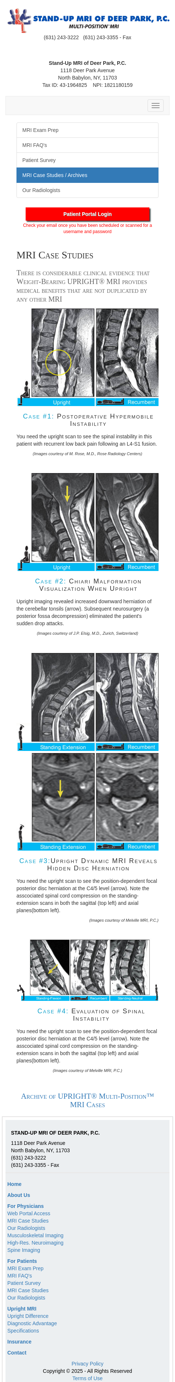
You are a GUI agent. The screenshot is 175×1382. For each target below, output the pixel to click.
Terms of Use (87, 1378)
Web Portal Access (28, 1213)
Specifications (23, 1331)
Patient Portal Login (87, 214)
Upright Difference (28, 1316)
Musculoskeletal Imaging (35, 1235)
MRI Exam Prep (25, 1268)
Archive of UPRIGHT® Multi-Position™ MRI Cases (87, 1100)
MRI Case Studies (28, 1221)
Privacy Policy (87, 1364)
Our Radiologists (26, 1228)
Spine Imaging (23, 1250)
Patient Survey (24, 1283)
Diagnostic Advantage (32, 1323)
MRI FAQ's (19, 1276)
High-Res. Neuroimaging (35, 1243)
